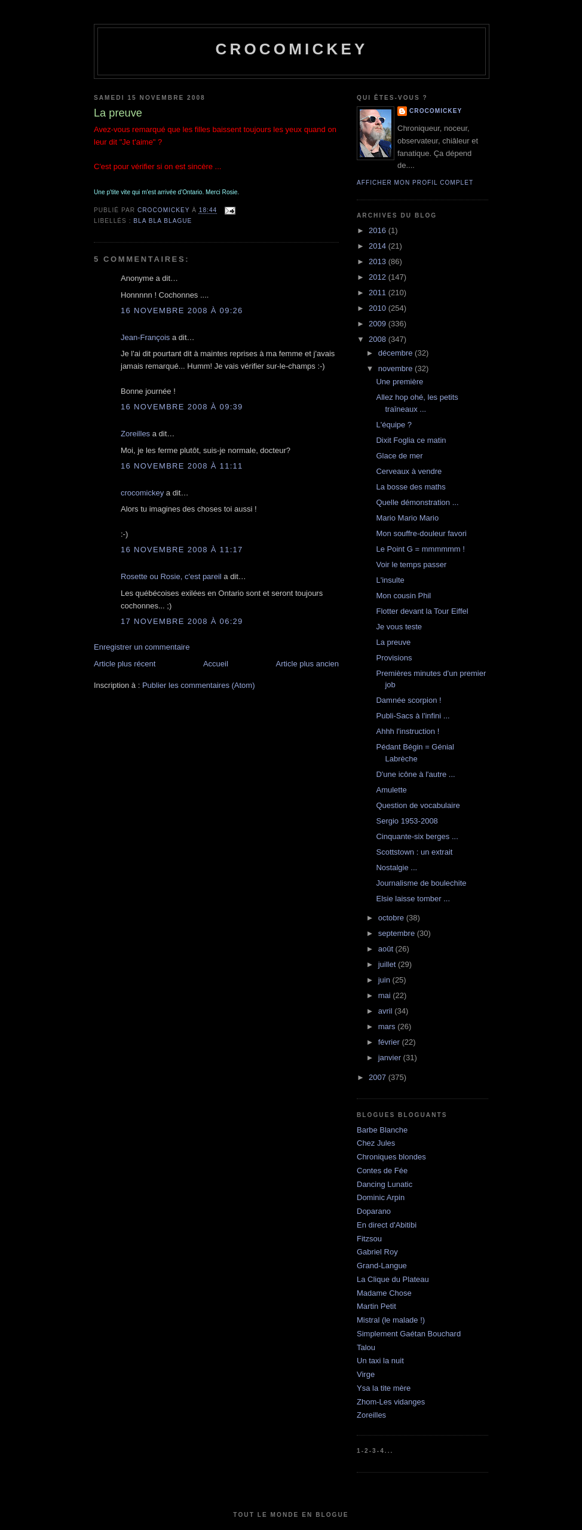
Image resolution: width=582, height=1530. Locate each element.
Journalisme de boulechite (421, 883)
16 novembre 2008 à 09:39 (182, 406)
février (390, 1042)
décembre (396, 352)
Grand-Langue (382, 1265)
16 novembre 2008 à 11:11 (182, 465)
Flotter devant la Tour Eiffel (422, 611)
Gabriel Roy (377, 1251)
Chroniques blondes (391, 1156)
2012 (378, 277)
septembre (397, 933)
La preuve (393, 642)
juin (385, 979)
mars (388, 1026)
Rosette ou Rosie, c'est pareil (171, 576)
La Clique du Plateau (393, 1279)
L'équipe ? (394, 424)
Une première (399, 381)
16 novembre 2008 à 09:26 (182, 310)
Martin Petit (376, 1306)
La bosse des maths (410, 486)
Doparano (374, 1211)
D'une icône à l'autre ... (415, 774)
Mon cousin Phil (403, 595)
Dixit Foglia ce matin (411, 440)
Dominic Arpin (381, 1197)
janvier (390, 1057)
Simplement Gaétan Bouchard (409, 1333)
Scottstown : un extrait (414, 851)
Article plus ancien (307, 663)
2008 (378, 339)
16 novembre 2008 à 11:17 (182, 549)
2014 (378, 245)
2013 (378, 261)
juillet (388, 964)
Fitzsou (369, 1238)
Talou (366, 1347)
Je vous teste (399, 626)
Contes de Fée (382, 1170)
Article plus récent (124, 663)
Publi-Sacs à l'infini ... (412, 715)
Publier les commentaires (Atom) (198, 685)
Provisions (394, 657)
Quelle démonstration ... (417, 502)
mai (385, 995)
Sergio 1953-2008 (406, 820)
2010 (378, 308)
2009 (378, 323)
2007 (378, 1077)
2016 (378, 230)
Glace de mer (399, 455)
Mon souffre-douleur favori (421, 533)
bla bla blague (162, 221)
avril (386, 1010)
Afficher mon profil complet (415, 182)
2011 (378, 292)
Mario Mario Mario (407, 517)
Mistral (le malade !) (391, 1319)
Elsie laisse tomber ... (413, 898)
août (387, 948)
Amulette (391, 789)
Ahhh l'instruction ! (407, 731)
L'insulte (390, 580)
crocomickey (291, 49)
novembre (396, 368)
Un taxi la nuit (380, 1360)
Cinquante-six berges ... (417, 836)
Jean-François (145, 337)
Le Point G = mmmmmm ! (420, 548)
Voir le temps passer (411, 564)
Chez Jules (376, 1143)
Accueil (215, 663)
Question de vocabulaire (418, 805)
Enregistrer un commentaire (141, 646)
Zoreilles (135, 433)
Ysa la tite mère (384, 1388)
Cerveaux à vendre (409, 471)
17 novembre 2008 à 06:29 (182, 621)
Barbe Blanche (382, 1129)
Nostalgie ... (396, 867)
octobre (392, 917)
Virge (366, 1374)
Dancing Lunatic (384, 1184)
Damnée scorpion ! (408, 700)
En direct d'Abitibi (386, 1224)
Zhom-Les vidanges (391, 1401)
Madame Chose (384, 1293)
